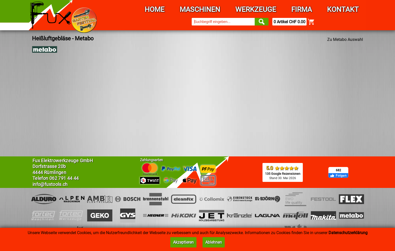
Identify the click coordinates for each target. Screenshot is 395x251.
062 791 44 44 (64, 178)
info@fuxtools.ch (50, 184)
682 (338, 170)
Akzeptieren (183, 242)
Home (154, 9)
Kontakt (343, 9)
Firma (301, 9)
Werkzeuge (255, 9)
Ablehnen (213, 242)
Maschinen (200, 9)
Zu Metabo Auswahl (345, 39)
